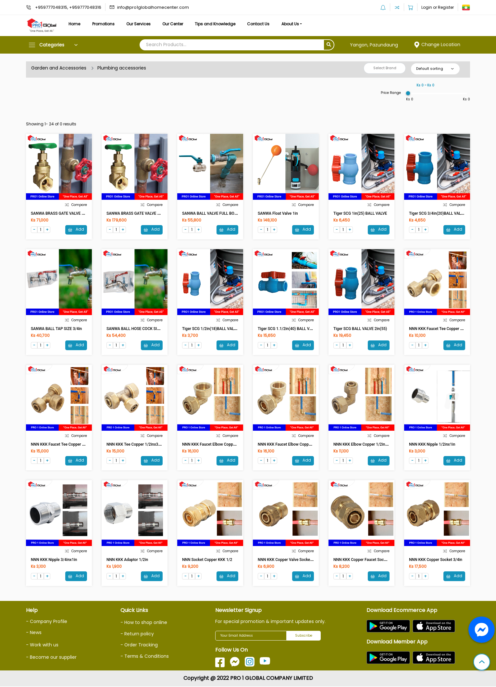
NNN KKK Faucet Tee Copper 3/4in (61, 444)
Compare (76, 204)
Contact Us (262, 24)
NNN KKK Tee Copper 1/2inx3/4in (135, 444)
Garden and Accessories (58, 68)
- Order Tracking (139, 645)
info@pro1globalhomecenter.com (153, 7)
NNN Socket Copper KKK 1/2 (207, 560)
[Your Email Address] (251, 636)
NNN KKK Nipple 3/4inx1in (54, 560)
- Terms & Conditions (144, 656)
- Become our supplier (51, 657)
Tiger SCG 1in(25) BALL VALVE (360, 213)
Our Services (140, 24)
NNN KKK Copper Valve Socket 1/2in (289, 560)
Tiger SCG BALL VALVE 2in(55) (360, 329)
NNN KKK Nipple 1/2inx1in (432, 444)
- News (34, 633)
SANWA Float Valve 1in (278, 213)
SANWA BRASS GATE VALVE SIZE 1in (63, 213)
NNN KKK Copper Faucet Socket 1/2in (366, 560)
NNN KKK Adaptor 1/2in (127, 560)
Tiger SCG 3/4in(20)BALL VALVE (437, 213)
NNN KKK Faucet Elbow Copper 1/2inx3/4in (295, 444)
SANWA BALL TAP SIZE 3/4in (56, 329)
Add (76, 229)
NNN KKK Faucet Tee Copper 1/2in (439, 329)
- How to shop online (143, 623)
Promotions (104, 24)
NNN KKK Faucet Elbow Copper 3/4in (214, 444)
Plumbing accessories (122, 68)
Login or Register (437, 7)
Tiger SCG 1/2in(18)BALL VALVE (210, 329)
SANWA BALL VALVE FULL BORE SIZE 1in (218, 213)
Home (75, 24)
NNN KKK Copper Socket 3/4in (435, 560)
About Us (295, 24)
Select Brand (384, 67)
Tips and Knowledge (218, 24)
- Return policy (137, 634)
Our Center (175, 24)
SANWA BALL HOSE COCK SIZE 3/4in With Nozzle (149, 329)
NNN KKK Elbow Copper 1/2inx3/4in (364, 444)
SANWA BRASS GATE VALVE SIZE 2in (138, 213)
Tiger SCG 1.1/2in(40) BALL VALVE (288, 329)
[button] (481, 662)
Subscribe (303, 636)
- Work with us (42, 645)
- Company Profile (47, 622)
